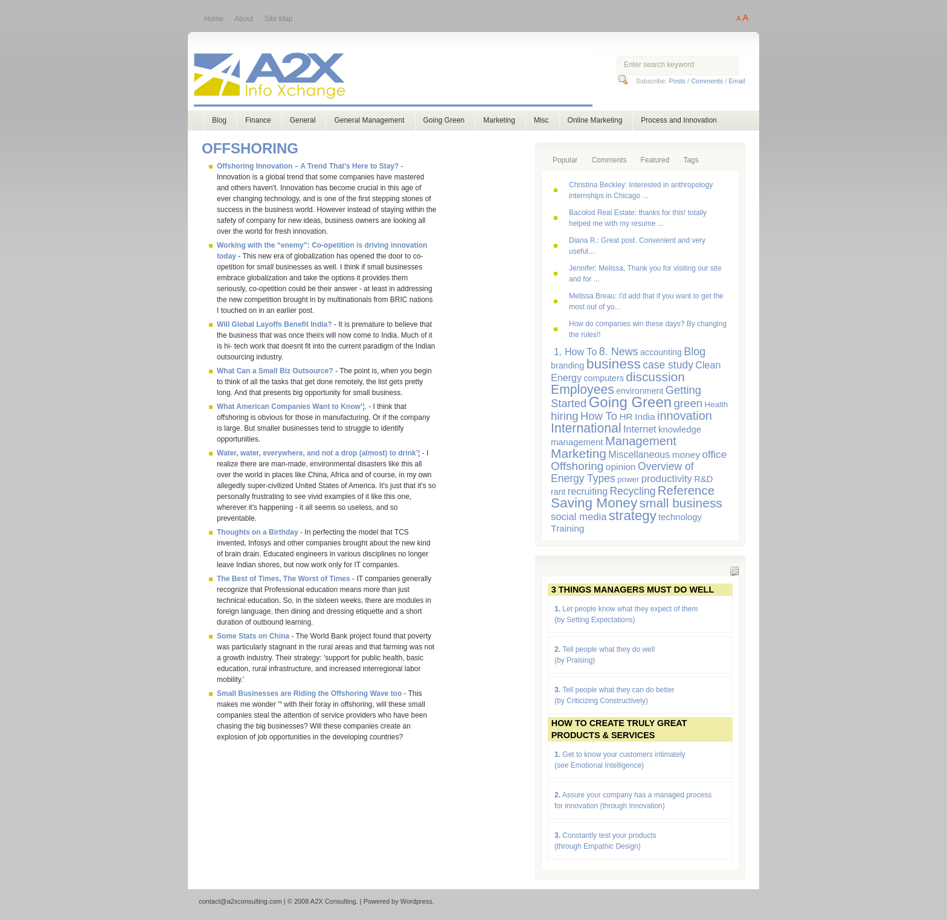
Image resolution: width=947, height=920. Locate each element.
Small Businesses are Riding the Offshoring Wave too (309, 693)
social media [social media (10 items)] (578, 517)
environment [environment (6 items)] (639, 391)
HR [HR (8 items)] (625, 416)
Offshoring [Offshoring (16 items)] (577, 466)
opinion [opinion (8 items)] (621, 467)
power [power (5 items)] (628, 479)
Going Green (444, 120)
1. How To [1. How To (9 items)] (575, 351)
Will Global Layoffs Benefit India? (274, 324)
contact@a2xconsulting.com (240, 901)
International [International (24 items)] (586, 428)
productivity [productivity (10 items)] (666, 478)
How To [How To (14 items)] (598, 416)
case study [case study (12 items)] (668, 365)
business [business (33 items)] (613, 364)
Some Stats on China (253, 636)
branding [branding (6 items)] (567, 365)
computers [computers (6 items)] (603, 378)
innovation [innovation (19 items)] (684, 415)
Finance (258, 120)
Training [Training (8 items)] (567, 528)
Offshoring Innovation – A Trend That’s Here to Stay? (308, 166)
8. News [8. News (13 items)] (618, 352)
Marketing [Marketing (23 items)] (578, 453)
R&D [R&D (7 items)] (703, 479)
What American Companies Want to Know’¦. (292, 406)
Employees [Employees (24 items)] (582, 389)
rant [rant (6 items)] (558, 492)
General (303, 120)
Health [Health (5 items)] (716, 404)
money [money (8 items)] (686, 454)
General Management (369, 120)
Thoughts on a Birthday (257, 532)
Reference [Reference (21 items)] (686, 490)
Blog (219, 120)
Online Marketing (595, 120)
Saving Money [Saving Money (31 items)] (594, 502)
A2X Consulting (404, 77)
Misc (541, 120)
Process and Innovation (678, 120)
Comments (707, 81)
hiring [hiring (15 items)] (565, 416)
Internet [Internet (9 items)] (639, 428)
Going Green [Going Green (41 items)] (630, 402)
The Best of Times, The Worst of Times (283, 578)
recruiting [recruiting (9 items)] (588, 491)
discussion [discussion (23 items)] (655, 377)
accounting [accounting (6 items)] (661, 352)
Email (736, 81)
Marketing (499, 120)
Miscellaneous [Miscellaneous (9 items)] (639, 454)
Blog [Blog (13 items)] (694, 352)
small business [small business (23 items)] (681, 503)
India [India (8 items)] (645, 416)
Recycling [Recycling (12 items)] (632, 491)
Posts (677, 81)
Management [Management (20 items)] (640, 441)
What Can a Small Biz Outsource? (275, 371)
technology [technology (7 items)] (680, 517)
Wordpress (416, 901)
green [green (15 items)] (687, 403)
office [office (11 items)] (714, 454)
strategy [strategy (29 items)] (632, 515)
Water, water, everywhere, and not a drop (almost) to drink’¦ (318, 453)
